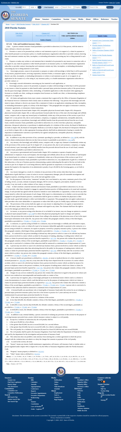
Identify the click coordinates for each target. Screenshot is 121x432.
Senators (45, 19)
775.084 (43, 221)
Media (80, 19)
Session (66, 19)
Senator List (11, 380)
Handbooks (81, 406)
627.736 (31, 214)
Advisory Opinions (83, 408)
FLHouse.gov (5, 2)
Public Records (82, 410)
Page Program (58, 399)
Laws (74, 19)
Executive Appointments (38, 393)
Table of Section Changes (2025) (103, 50)
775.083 (33, 221)
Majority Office (82, 382)
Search (7, 395)
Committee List (12, 391)
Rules (79, 404)
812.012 (41, 351)
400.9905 (23, 260)
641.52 (70, 140)
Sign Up (112, 2)
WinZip (104, 400)
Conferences (35, 389)
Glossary (80, 391)
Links (79, 397)
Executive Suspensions (38, 395)
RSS (104, 382)
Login (118, 2)
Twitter (102, 382)
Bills (32, 380)
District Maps (12, 384)
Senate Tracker (103, 384)
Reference (105, 19)
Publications (58, 380)
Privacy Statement (56, 418)
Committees (56, 19)
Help (79, 395)
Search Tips (81, 399)
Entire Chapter (45, 40)
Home (37, 19)
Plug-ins (101, 393)
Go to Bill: (19, 7)
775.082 (26, 221)
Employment (58, 393)
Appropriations (36, 386)
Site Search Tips (13, 401)
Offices (96, 19)
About (88, 19)
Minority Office (82, 384)
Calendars (34, 382)
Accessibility (66, 418)
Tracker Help (105, 391)
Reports (33, 391)
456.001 (45, 258)
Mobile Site (15, 2)
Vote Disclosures (13, 386)
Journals (33, 384)
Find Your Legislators (14, 382)
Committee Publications (15, 393)
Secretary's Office (83, 386)
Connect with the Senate (104, 379)
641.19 (73, 137)
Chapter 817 (45, 24)
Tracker (114, 19)
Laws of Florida (37, 406)
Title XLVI (36, 24)
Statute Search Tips (98, 75)
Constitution (35, 404)
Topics (56, 384)
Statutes (33, 402)
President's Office (83, 380)
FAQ (78, 393)
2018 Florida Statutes (23, 24)
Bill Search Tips (13, 397)
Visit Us (56, 395)
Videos (56, 382)
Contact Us (57, 397)
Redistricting (35, 398)
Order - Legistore (37, 409)
